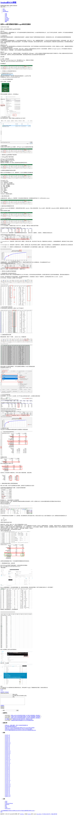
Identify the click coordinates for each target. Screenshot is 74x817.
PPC (6, 806)
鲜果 (6, 14)
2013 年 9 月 (7, 769)
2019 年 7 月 (7, 757)
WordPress (22, 815)
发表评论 (2, 691)
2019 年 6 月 (7, 758)
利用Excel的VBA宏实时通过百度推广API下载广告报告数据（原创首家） (25, 716)
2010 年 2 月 (7, 794)
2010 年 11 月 (7, 786)
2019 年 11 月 (7, 753)
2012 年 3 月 (7, 779)
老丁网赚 (7, 720)
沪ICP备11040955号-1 (46, 815)
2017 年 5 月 (7, 762)
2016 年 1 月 (7, 763)
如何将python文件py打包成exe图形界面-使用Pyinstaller (23, 812)
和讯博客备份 (5, 11)
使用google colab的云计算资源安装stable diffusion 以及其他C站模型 (18, 730)
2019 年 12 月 (7, 752)
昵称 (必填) (15, 694)
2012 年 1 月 (7, 780)
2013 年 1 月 (7, 774)
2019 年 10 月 (7, 754)
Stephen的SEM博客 (8, 2)
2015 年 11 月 (7, 764)
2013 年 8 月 (7, 770)
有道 (6, 13)
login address (39, 815)
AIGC (6, 802)
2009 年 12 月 (7, 796)
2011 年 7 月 (7, 783)
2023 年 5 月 (7, 740)
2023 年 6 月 (7, 738)
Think (6, 808)
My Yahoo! (7, 18)
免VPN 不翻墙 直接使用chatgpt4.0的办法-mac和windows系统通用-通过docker (20, 731)
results (1, 689)
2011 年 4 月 (7, 784)
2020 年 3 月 (7, 749)
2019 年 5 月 (7, 759)
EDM (6, 803)
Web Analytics (7, 809)
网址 (14, 696)
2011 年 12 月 (7, 781)
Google (6, 17)
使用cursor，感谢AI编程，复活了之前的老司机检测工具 (16, 726)
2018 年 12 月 (7, 760)
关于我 (4, 10)
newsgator (7, 19)
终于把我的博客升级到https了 (11, 727)
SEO (6, 807)
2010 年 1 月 (7, 795)
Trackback (7, 691)
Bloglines (7, 20)
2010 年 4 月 (7, 791)
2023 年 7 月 (7, 737)
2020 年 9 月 (7, 746)
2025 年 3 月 (7, 736)
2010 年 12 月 (7, 785)
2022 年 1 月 (7, 742)
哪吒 (6, 21)
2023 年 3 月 (7, 741)
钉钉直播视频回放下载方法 (6, 812)
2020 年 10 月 (7, 745)
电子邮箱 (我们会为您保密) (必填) (19, 695)
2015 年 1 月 (7, 767)
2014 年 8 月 (7, 768)
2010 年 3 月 (7, 792)
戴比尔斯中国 (54, 815)
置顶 (1, 813)
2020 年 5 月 (7, 748)
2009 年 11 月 (7, 797)
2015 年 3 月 (7, 765)
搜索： (4, 711)
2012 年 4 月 (7, 778)
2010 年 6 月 (7, 789)
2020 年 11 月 (7, 743)
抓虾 (6, 16)
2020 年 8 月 (7, 747)
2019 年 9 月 (7, 756)
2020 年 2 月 (7, 751)
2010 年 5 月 (7, 790)
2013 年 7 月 (7, 772)
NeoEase (29, 815)
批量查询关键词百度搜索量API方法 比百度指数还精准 (22, 721)
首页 (4, 9)
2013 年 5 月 (7, 773)
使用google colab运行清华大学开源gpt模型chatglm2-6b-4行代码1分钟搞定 (20, 729)
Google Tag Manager (9, 804)
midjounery (7, 805)
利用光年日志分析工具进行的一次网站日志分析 (22, 720)
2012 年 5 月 (7, 776)
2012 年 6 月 (7, 775)
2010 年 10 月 (7, 787)
